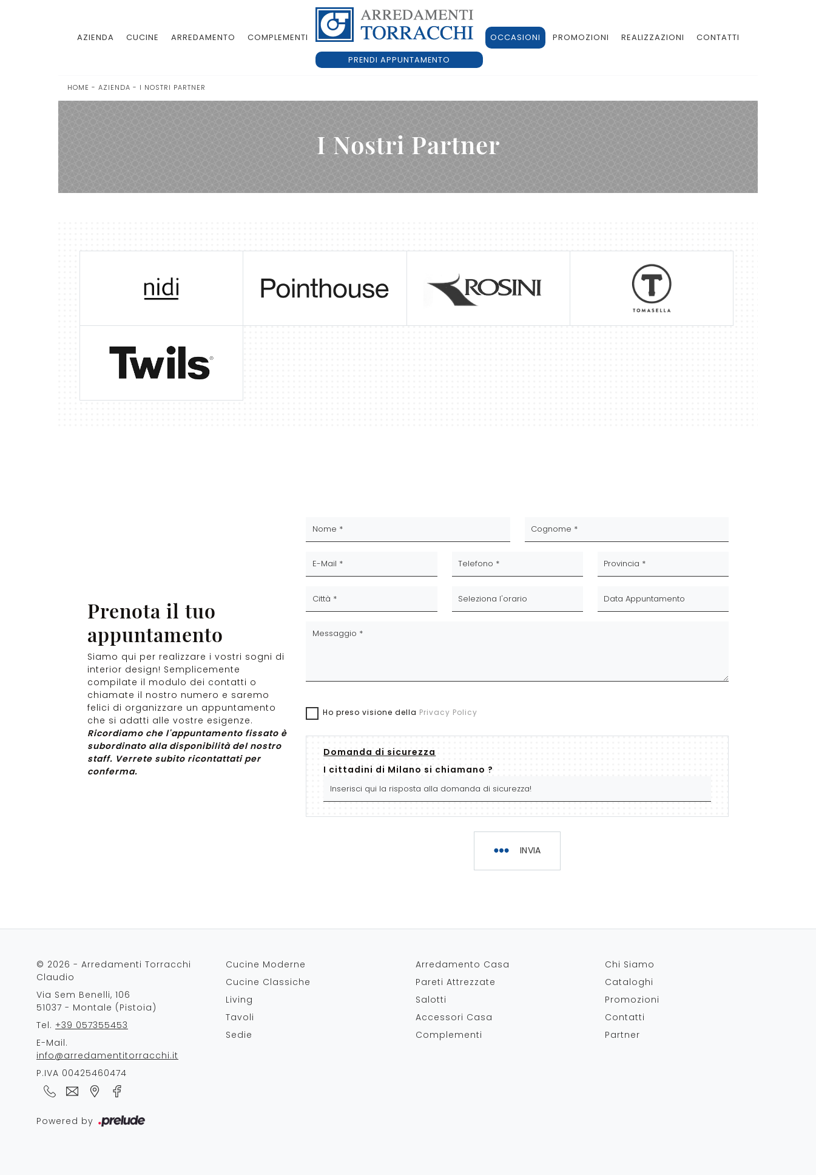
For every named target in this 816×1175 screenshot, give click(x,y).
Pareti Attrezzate (456, 982)
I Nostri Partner (173, 87)
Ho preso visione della (400, 712)
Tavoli (240, 1017)
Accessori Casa (454, 1017)
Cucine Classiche (268, 982)
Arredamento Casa (463, 964)
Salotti (431, 1000)
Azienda (95, 37)
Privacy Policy (448, 712)
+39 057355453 (91, 1025)
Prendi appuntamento (399, 60)
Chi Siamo (630, 964)
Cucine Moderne (266, 964)
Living (239, 1000)
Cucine (142, 37)
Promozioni (581, 37)
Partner (622, 1035)
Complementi (278, 37)
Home (78, 87)
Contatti (718, 37)
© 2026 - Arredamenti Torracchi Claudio (113, 970)
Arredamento (203, 37)
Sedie (239, 1035)
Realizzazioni (652, 37)
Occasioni (515, 37)
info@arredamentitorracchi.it (107, 1055)
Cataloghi (629, 982)
